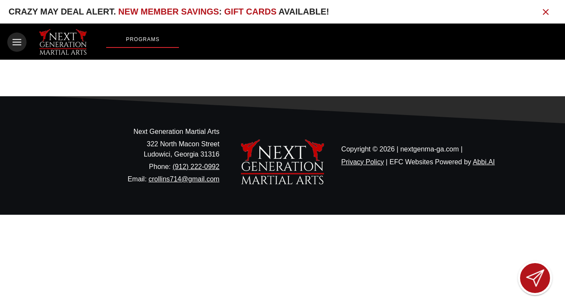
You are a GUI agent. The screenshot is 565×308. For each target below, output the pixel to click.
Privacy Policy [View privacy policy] (362, 162)
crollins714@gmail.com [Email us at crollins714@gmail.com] (184, 179)
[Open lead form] (535, 278)
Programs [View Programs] (143, 39)
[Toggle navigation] (17, 42)
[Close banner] (545, 12)
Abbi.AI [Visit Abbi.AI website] (484, 162)
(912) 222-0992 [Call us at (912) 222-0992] (195, 166)
